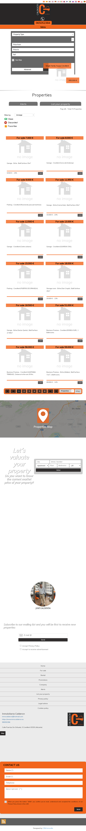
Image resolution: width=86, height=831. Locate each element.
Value (58, 470)
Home (43, 666)
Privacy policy (43, 699)
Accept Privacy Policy (30, 646)
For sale (43, 671)
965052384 (6, 722)
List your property (60, 104)
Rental (43, 675)
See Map (18, 60)
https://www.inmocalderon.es (13, 719)
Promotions (43, 680)
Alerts (23, 104)
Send (43, 640)
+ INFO (40, 173)
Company (43, 685)
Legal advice (43, 703)
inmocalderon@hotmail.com (12, 717)
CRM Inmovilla (48, 828)
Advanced (27, 69)
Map (2, 733)
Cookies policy (43, 708)
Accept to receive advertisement (35, 649)
